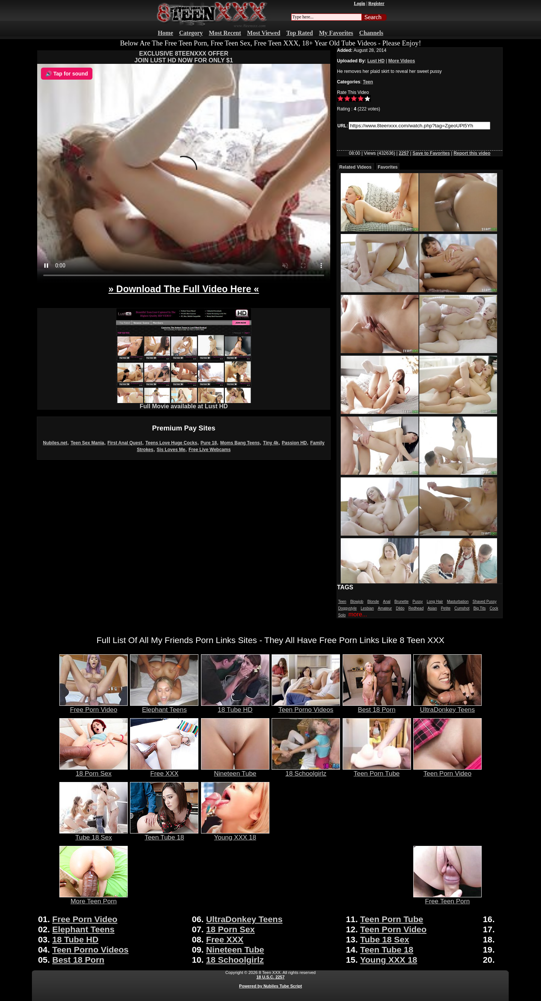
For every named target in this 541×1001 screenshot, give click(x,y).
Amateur (385, 608)
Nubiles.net (55, 442)
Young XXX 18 (235, 834)
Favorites (387, 167)
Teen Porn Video (447, 770)
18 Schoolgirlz (306, 770)
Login (359, 3)
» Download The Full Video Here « (183, 289)
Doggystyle (347, 608)
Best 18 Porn (377, 706)
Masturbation (457, 601)
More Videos (401, 60)
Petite (445, 608)
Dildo (400, 608)
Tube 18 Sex (93, 834)
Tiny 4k (270, 442)
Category (191, 33)
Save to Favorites (431, 153)
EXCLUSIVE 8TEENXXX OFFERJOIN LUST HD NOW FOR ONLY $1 (183, 56)
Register (376, 3)
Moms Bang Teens (240, 442)
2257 (404, 153)
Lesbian (367, 608)
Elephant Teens (164, 706)
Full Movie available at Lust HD (183, 403)
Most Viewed (263, 33)
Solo (342, 615)
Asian (432, 608)
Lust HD (376, 60)
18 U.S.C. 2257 (270, 977)
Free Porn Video (93, 706)
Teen (368, 82)
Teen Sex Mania (87, 442)
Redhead (416, 608)
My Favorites (336, 33)
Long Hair (435, 601)
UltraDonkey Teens (447, 706)
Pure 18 (209, 442)
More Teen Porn (93, 898)
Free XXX (164, 770)
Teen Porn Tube (377, 770)
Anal (386, 601)
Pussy (418, 601)
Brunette (401, 601)
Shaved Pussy (485, 601)
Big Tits (479, 608)
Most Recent (225, 33)
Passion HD (294, 442)
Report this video (471, 153)
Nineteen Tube (235, 770)
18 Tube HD (235, 706)
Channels (371, 33)
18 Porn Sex (93, 770)
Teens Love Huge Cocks (171, 442)
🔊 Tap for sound (66, 74)
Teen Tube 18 (164, 834)
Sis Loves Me (171, 449)
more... (357, 614)
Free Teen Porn (447, 898)
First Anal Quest (124, 442)
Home (165, 33)
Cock (494, 608)
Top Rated (299, 33)
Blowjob (356, 601)
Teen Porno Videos (306, 706)
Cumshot (461, 608)
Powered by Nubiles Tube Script (270, 986)
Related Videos (355, 167)
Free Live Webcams (210, 449)
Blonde (373, 601)
